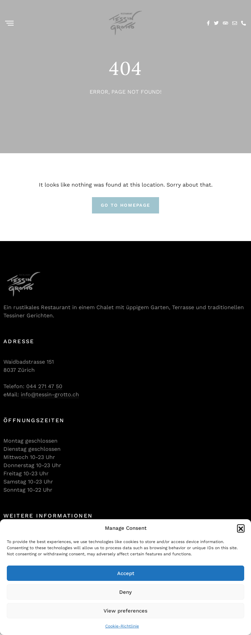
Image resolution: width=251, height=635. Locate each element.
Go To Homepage (125, 205)
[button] (240, 528)
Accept (125, 573)
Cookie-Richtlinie (122, 626)
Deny (125, 592)
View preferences (125, 611)
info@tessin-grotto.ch (50, 394)
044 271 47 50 (44, 386)
